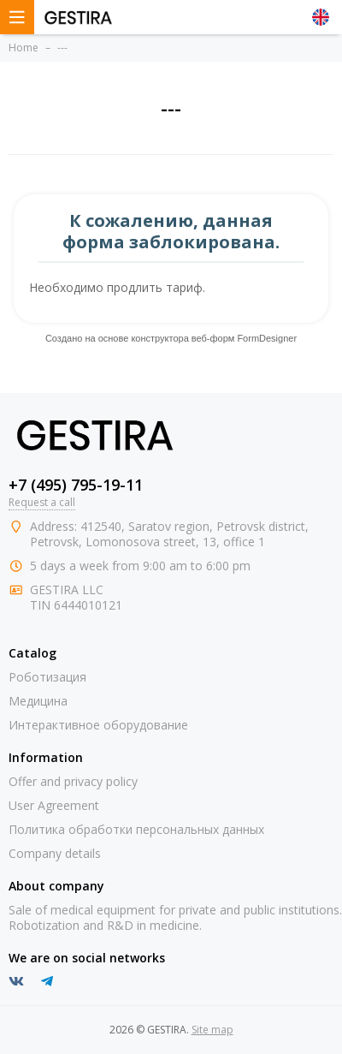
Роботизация (47, 677)
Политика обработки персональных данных (136, 829)
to (197, 565)
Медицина (38, 701)
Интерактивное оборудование (98, 725)
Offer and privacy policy (73, 781)
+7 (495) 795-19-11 (76, 484)
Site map (212, 1029)
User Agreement (54, 805)
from (125, 565)
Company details (55, 853)
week (94, 565)
